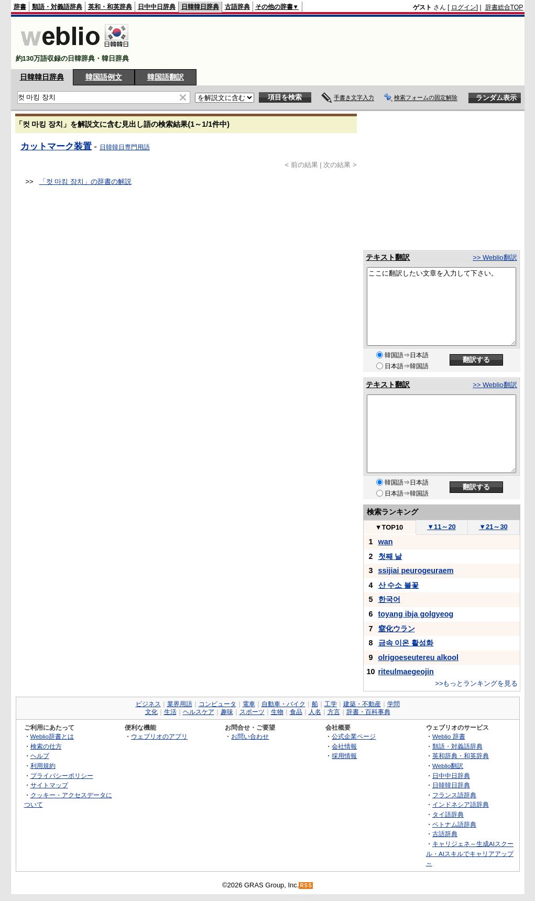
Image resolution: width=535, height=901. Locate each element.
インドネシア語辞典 (460, 804)
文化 (151, 712)
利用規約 (43, 765)
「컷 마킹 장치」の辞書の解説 (85, 181)
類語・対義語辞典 (57, 7)
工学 (330, 704)
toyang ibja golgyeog (416, 614)
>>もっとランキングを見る (476, 683)
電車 (249, 704)
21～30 (493, 527)
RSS (306, 885)
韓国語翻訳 (165, 77)
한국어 (389, 599)
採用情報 (344, 755)
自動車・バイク (283, 704)
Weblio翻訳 (447, 765)
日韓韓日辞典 (200, 7)
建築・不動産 (362, 704)
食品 (296, 712)
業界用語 (179, 704)
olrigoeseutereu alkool (418, 657)
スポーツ (252, 712)
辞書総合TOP (504, 7)
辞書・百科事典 (368, 712)
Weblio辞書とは (52, 736)
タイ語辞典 (448, 814)
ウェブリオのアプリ (159, 736)
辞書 (20, 7)
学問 (393, 704)
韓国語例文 (103, 77)
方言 (333, 712)
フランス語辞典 (454, 795)
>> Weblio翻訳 (495, 257)
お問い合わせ (250, 736)
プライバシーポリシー (61, 775)
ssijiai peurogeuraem (416, 570)
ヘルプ (39, 755)
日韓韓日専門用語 (125, 147)
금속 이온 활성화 (406, 643)
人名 (315, 712)
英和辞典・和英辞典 (460, 755)
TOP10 (389, 527)
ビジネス (148, 704)
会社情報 (344, 746)
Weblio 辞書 (448, 736)
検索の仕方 (46, 746)
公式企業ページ (354, 736)
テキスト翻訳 (388, 257)
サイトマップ (49, 785)
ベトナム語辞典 (454, 824)
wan (385, 541)
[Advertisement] (332, 43)
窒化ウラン (396, 628)
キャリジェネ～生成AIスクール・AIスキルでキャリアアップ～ (470, 853)
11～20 (441, 527)
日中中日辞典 (157, 7)
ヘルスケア (198, 712)
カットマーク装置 (56, 146)
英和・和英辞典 (110, 7)
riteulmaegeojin (406, 671)
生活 (170, 712)
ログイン (463, 7)
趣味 (227, 712)
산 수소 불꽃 (398, 585)
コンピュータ (217, 704)
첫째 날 (390, 556)
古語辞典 (237, 7)
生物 (277, 712)
